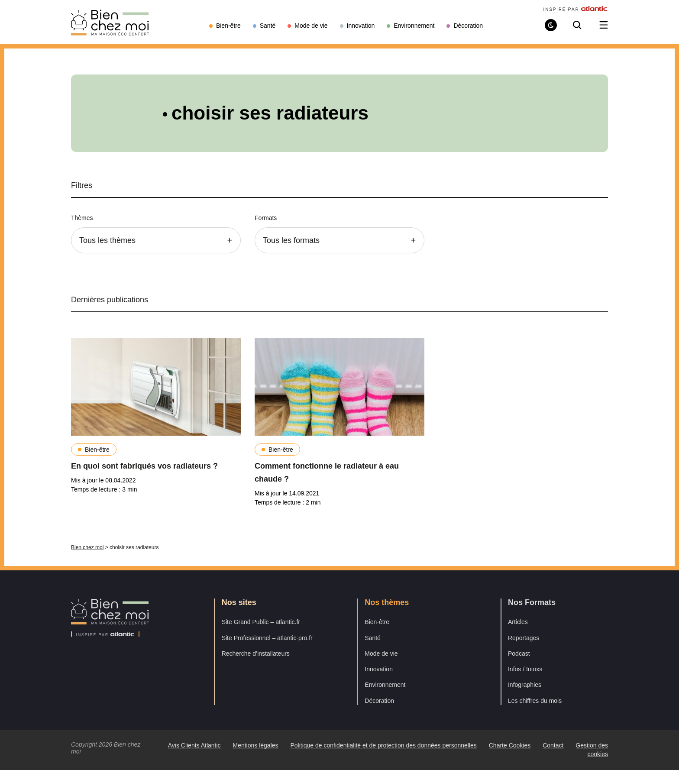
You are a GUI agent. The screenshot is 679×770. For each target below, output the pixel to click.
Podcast (519, 653)
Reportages (523, 637)
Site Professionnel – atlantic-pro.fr (267, 637)
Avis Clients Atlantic (194, 745)
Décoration (379, 700)
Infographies (524, 684)
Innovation (379, 669)
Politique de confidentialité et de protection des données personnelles (383, 745)
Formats (266, 217)
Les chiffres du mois (535, 700)
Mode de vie (381, 653)
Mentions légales (255, 745)
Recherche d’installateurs (256, 653)
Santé (373, 637)
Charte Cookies (510, 745)
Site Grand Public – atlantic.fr (261, 621)
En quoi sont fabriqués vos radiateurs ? (144, 466)
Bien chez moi (87, 547)
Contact (553, 745)
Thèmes (82, 217)
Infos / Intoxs (525, 669)
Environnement (385, 684)
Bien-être (97, 449)
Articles (518, 621)
